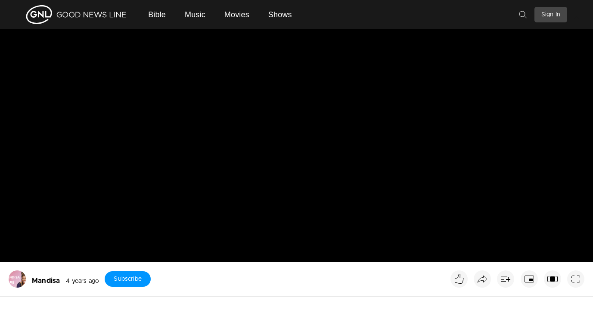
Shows (280, 14)
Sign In (550, 15)
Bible (157, 14)
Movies (236, 14)
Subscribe (127, 279)
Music (195, 14)
